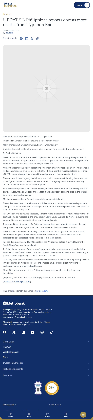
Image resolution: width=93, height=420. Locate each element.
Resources (46, 375)
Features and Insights (46, 369)
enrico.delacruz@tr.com (17, 281)
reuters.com (42, 290)
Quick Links (46, 341)
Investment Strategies (46, 362)
